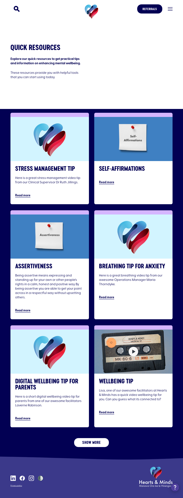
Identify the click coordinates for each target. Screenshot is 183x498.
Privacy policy (16, 486)
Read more (22, 195)
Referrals (150, 9)
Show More (91, 442)
